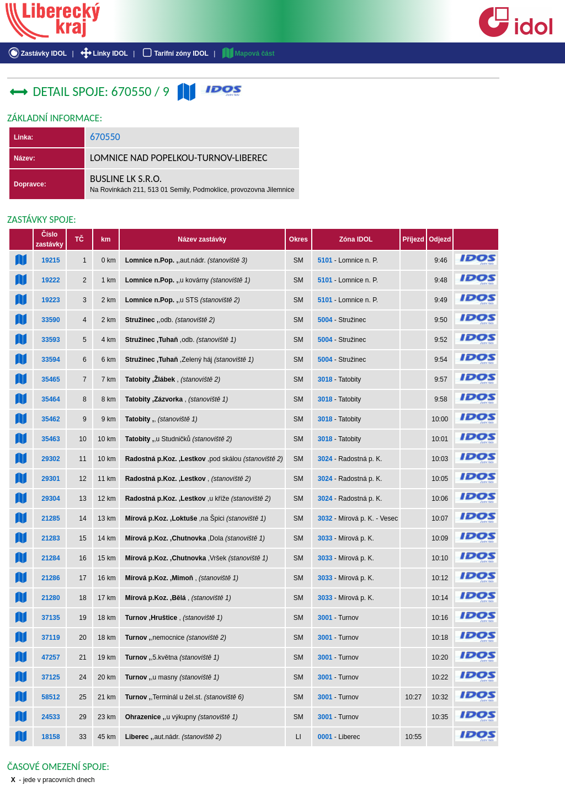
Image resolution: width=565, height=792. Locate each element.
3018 (325, 379)
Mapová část (248, 53)
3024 (325, 459)
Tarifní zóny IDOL (174, 53)
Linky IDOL (103, 53)
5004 (325, 320)
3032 (325, 518)
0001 (325, 737)
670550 (105, 137)
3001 (325, 618)
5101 (325, 260)
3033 (325, 538)
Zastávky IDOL (37, 53)
